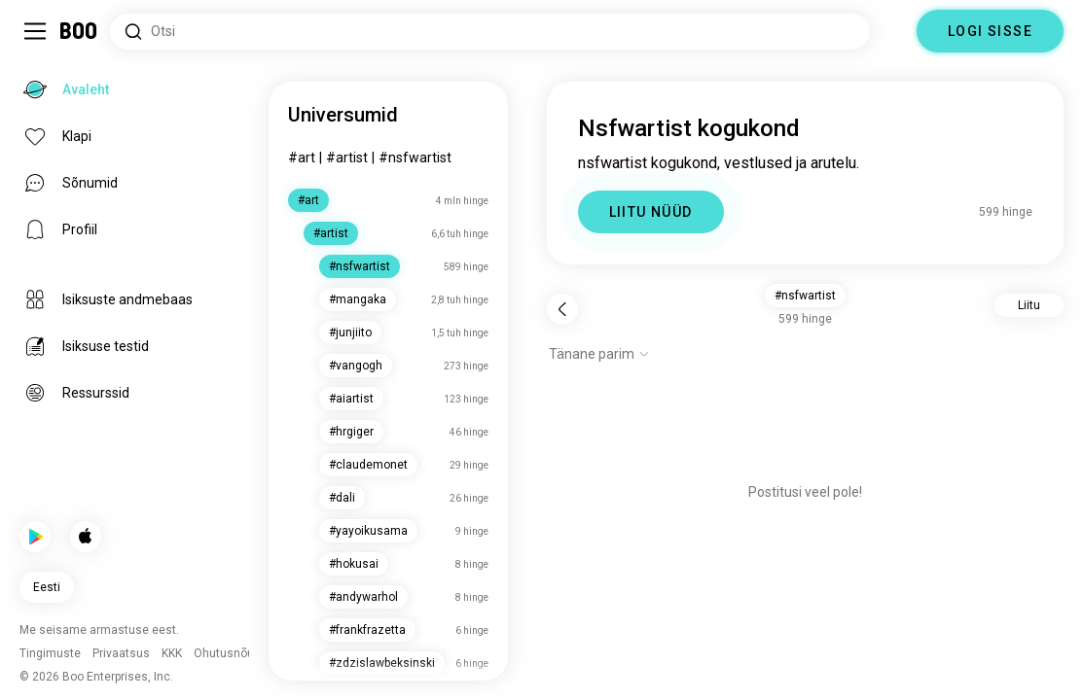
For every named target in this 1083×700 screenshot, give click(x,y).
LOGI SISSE (990, 31)
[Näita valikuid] (599, 354)
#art (301, 157)
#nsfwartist (415, 157)
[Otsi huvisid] (490, 32)
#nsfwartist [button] (805, 295)
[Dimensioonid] (893, 31)
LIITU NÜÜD (651, 212)
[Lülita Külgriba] (35, 31)
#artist (347, 157)
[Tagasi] (562, 309)
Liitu (1029, 305)
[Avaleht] (79, 31)
